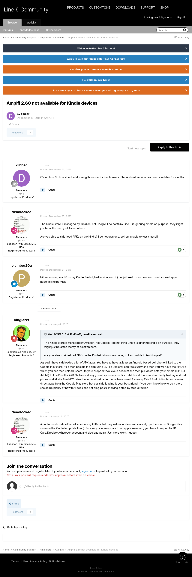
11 (21, 293)
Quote (52, 189)
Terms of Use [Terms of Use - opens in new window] (19, 561)
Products (75, 7)
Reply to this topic (170, 147)
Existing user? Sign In (158, 17)
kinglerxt (21, 320)
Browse (12, 22)
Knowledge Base (29, 29)
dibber (25, 113)
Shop (164, 7)
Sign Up (181, 17)
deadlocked (22, 212)
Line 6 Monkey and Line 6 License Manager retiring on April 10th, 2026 (96, 90)
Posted (55, 169)
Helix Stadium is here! (96, 79)
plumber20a (21, 265)
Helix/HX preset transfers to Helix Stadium (96, 69)
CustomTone (99, 7)
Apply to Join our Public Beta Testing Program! (96, 58)
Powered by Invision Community (96, 571)
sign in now (88, 471)
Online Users (53, 29)
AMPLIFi (49, 117)
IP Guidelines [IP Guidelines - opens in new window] (57, 561)
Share (14, 124)
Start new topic (136, 148)
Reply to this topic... (37, 486)
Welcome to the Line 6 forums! (96, 48)
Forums (8, 29)
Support (148, 7)
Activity (31, 22)
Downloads (125, 7)
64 (22, 348)
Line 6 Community (26, 9)
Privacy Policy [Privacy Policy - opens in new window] (38, 561)
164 (21, 240)
